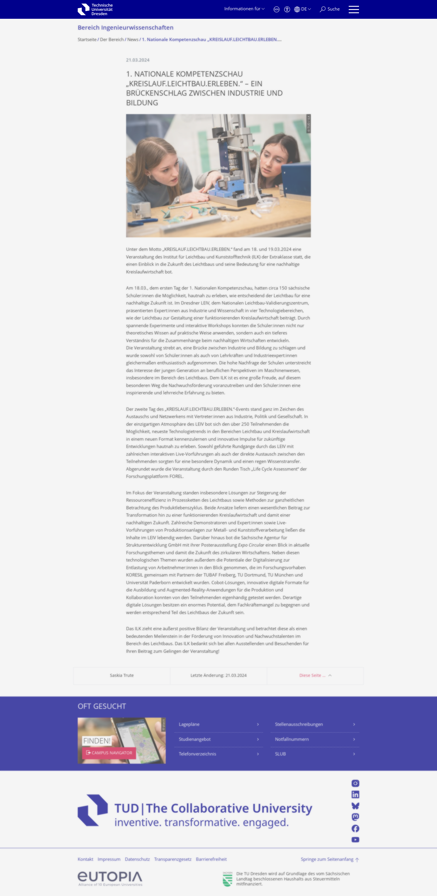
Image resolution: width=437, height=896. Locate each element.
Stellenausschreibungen (299, 725)
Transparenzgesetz (173, 860)
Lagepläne (189, 725)
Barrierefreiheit (211, 860)
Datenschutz (137, 860)
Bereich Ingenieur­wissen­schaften (126, 28)
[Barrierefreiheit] (287, 9)
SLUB (280, 754)
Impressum (109, 860)
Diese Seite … (312, 676)
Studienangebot (195, 740)
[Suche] (330, 9)
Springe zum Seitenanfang (327, 860)
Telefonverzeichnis (197, 754)
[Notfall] (276, 9)
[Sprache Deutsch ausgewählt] (302, 9)
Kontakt (85, 860)
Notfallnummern (292, 740)
